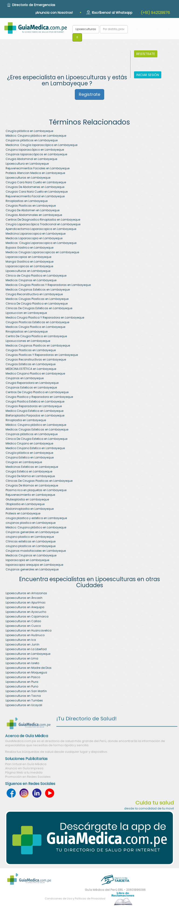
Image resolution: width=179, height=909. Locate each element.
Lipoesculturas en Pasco (23, 677)
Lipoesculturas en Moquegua (26, 672)
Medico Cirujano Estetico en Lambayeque (35, 448)
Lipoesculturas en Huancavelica (29, 630)
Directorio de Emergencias (33, 5)
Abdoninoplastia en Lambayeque (30, 509)
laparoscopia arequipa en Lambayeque (34, 565)
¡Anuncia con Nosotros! (54, 12)
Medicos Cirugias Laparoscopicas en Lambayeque (42, 252)
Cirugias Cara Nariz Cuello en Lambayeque (37, 192)
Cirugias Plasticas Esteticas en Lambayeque (37, 322)
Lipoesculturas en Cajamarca (27, 616)
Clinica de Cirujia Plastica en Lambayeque (36, 276)
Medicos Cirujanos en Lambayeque (31, 280)
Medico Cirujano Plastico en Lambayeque (35, 373)
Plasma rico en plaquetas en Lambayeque (36, 490)
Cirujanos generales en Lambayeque (32, 532)
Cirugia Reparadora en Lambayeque (32, 383)
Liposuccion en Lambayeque (26, 313)
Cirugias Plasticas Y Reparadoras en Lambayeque (42, 355)
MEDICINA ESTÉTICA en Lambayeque (31, 369)
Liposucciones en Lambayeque (28, 341)
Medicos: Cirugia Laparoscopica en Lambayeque (41, 243)
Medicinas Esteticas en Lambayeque (32, 467)
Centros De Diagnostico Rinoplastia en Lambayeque (43, 220)
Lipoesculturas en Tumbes (24, 700)
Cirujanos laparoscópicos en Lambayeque (36, 154)
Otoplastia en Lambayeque (25, 504)
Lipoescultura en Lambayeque (27, 164)
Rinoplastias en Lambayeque (27, 201)
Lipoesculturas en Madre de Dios (29, 668)
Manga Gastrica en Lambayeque (29, 262)
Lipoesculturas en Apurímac (26, 602)
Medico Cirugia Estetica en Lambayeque (34, 411)
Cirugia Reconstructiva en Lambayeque (34, 294)
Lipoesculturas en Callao (23, 621)
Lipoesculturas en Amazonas (26, 593)
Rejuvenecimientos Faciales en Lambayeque (37, 168)
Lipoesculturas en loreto (22, 663)
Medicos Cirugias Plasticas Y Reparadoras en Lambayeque (48, 285)
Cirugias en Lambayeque (24, 462)
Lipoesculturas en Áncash (24, 598)
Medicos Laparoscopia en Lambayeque (34, 238)
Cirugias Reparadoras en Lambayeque (34, 406)
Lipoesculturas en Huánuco (25, 635)
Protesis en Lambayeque (23, 513)
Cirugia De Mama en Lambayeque (30, 476)
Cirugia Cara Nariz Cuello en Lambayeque (36, 182)
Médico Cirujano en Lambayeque (29, 443)
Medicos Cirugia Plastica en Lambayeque (35, 327)
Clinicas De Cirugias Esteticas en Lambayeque (39, 308)
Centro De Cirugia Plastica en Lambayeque (36, 336)
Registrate (89, 94)
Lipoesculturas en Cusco (23, 626)
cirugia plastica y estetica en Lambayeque (36, 518)
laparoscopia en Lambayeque (27, 560)
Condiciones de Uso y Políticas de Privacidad (75, 898)
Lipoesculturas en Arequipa (25, 607)
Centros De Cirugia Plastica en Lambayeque (37, 392)
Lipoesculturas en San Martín (26, 691)
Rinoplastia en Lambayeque (26, 420)
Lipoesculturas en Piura (22, 682)
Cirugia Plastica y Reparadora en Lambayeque (39, 397)
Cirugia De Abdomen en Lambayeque (32, 210)
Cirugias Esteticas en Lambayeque (30, 364)
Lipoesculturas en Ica (21, 640)
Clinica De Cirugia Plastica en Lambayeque (37, 303)
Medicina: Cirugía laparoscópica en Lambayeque (41, 145)
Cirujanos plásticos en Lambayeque (32, 140)
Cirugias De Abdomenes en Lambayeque (35, 187)
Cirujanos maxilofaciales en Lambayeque (36, 551)
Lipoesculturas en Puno (22, 686)
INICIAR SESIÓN (147, 75)
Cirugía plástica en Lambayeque (29, 131)
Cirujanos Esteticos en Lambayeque (31, 387)
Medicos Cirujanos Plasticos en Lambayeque (38, 345)
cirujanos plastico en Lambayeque (30, 523)
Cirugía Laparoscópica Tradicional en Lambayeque (43, 224)
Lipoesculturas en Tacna (23, 696)
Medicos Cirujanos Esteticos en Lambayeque (38, 289)
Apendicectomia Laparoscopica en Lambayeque (41, 229)
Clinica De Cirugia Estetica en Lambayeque (36, 439)
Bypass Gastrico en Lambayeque (29, 248)
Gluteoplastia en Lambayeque (27, 499)
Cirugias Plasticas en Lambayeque (31, 206)
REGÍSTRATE (145, 54)
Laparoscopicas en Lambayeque (29, 266)
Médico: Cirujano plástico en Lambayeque (36, 136)
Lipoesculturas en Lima (22, 658)
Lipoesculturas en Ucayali (24, 705)
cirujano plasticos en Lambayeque (30, 546)
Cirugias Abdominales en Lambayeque (34, 215)
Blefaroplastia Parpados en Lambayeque (35, 415)
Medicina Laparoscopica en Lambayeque (35, 234)
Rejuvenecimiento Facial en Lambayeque (35, 196)
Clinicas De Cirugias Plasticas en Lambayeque (39, 481)
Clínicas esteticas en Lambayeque (30, 541)
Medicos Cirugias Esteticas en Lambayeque (37, 429)
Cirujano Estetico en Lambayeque (30, 457)
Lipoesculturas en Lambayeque (28, 178)
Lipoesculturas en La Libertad (26, 649)
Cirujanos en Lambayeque (25, 378)
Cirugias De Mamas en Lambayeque (32, 485)
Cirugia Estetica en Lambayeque (29, 471)
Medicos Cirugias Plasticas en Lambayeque (37, 299)
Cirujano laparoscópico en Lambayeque (35, 150)
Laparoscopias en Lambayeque (28, 257)
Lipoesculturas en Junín (22, 644)
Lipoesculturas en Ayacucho (26, 612)
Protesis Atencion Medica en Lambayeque (35, 173)
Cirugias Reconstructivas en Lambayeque (36, 359)
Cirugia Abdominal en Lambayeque (31, 159)
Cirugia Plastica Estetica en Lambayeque (35, 401)
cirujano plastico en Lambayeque (30, 537)
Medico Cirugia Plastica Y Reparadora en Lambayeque (45, 317)
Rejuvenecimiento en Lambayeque (30, 495)
